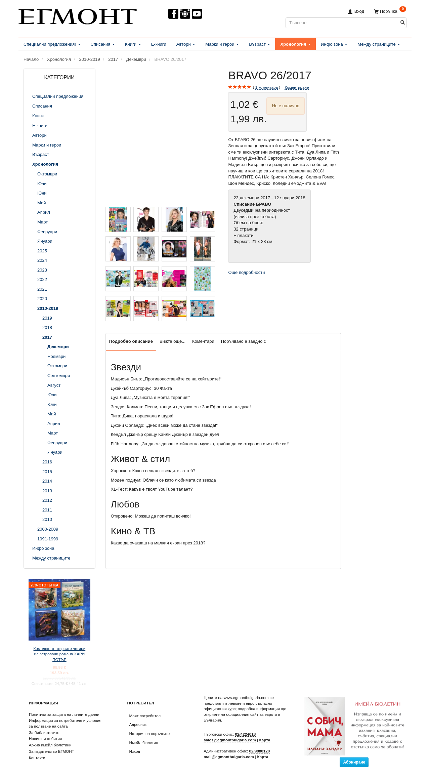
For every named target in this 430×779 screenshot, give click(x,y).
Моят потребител (145, 715)
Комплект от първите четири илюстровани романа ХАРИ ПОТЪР (60, 654)
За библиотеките (44, 732)
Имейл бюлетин (143, 742)
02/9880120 (259, 751)
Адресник (138, 724)
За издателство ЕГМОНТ (51, 751)
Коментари (203, 341)
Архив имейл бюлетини (50, 745)
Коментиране (297, 87)
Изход (134, 751)
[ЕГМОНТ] (77, 15)
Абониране (354, 762)
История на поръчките (149, 733)
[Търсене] (402, 22)
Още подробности (246, 272)
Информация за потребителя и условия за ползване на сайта (65, 723)
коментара (266, 87)
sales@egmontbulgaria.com (230, 740)
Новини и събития (45, 738)
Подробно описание (131, 341)
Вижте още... (172, 341)
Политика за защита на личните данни (64, 714)
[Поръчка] (390, 11)
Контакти (37, 757)
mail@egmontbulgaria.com (229, 756)
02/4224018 (245, 734)
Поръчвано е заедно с (243, 341)
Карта (264, 740)
